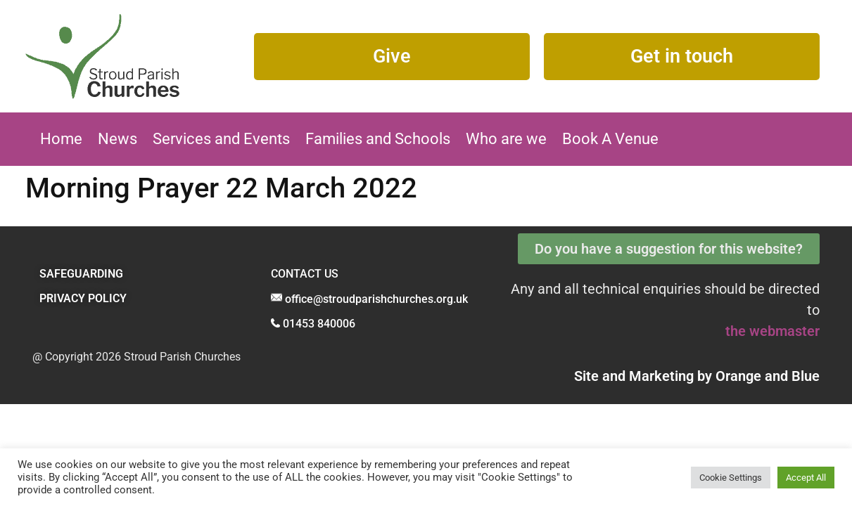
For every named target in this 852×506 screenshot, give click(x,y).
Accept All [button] (806, 477)
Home (61, 139)
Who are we (506, 139)
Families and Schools (377, 139)
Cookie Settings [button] (730, 477)
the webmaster (772, 331)
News (117, 139)
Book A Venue (610, 139)
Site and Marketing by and (697, 376)
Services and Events (221, 139)
